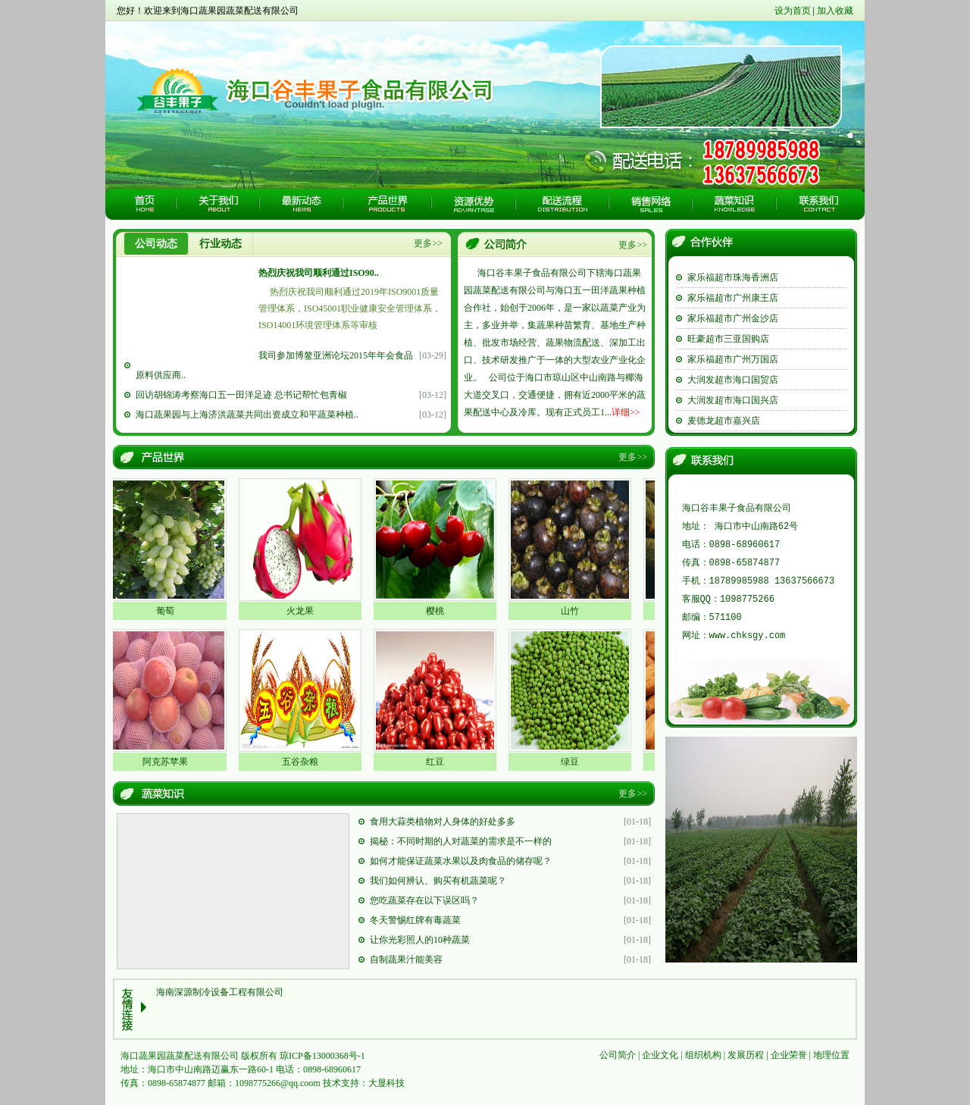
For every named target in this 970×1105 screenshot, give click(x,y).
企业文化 (660, 1055)
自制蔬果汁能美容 (406, 959)
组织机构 (703, 1055)
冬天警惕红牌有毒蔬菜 (415, 920)
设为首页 (792, 10)
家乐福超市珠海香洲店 (732, 277)
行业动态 (220, 243)
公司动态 (156, 243)
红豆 (439, 761)
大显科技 (386, 1083)
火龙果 (304, 611)
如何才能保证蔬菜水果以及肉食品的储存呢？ (461, 861)
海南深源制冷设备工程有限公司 (219, 992)
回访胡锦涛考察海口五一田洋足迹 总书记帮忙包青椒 (241, 395)
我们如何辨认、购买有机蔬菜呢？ (438, 880)
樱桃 (439, 611)
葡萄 (170, 611)
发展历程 (746, 1055)
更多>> (428, 243)
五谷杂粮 (304, 761)
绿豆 (574, 761)
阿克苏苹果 (169, 761)
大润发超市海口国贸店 (732, 379)
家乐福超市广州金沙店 (732, 318)
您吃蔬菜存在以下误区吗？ (424, 900)
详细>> (626, 412)
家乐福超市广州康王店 (732, 298)
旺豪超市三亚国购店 (728, 338)
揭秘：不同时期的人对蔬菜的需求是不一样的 (461, 841)
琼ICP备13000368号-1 (322, 1055)
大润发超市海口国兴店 (732, 400)
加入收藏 (835, 10)
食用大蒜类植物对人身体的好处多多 (442, 821)
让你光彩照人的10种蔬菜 (420, 939)
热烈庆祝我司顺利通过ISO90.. (318, 273)
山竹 (574, 611)
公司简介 (617, 1055)
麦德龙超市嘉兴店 (723, 420)
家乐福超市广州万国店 (732, 359)
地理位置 (831, 1055)
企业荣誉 (789, 1055)
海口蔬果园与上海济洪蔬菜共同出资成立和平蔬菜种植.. (247, 414)
